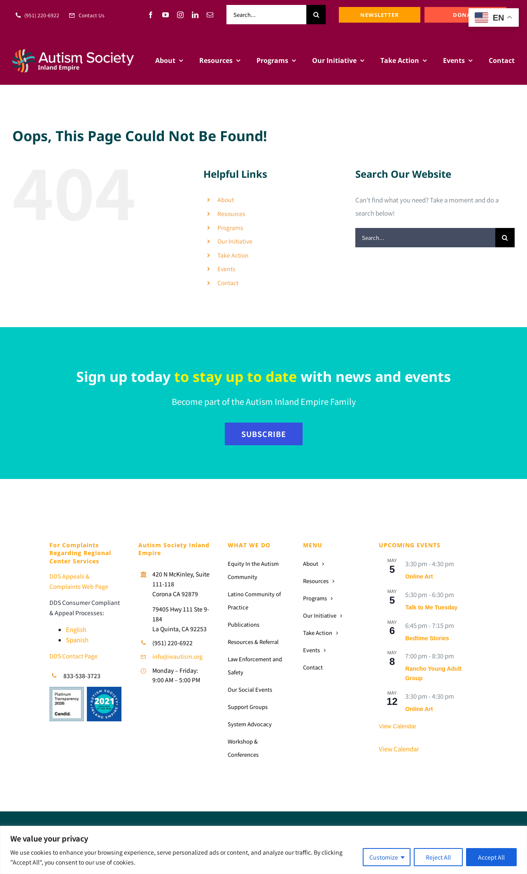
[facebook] (150, 15)
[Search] (316, 14)
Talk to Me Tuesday (431, 607)
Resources (231, 213)
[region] (263, 850)
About (225, 199)
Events (226, 269)
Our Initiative (234, 241)
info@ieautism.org (177, 656)
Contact (227, 283)
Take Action (233, 255)
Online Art (419, 576)
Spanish (77, 639)
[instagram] (180, 15)
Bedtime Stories (427, 638)
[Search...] (266, 14)
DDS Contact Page (73, 656)
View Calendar (397, 726)
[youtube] (165, 15)
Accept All (491, 857)
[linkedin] (195, 15)
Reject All (438, 857)
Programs (230, 227)
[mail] (210, 15)
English (76, 629)
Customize (383, 857)
